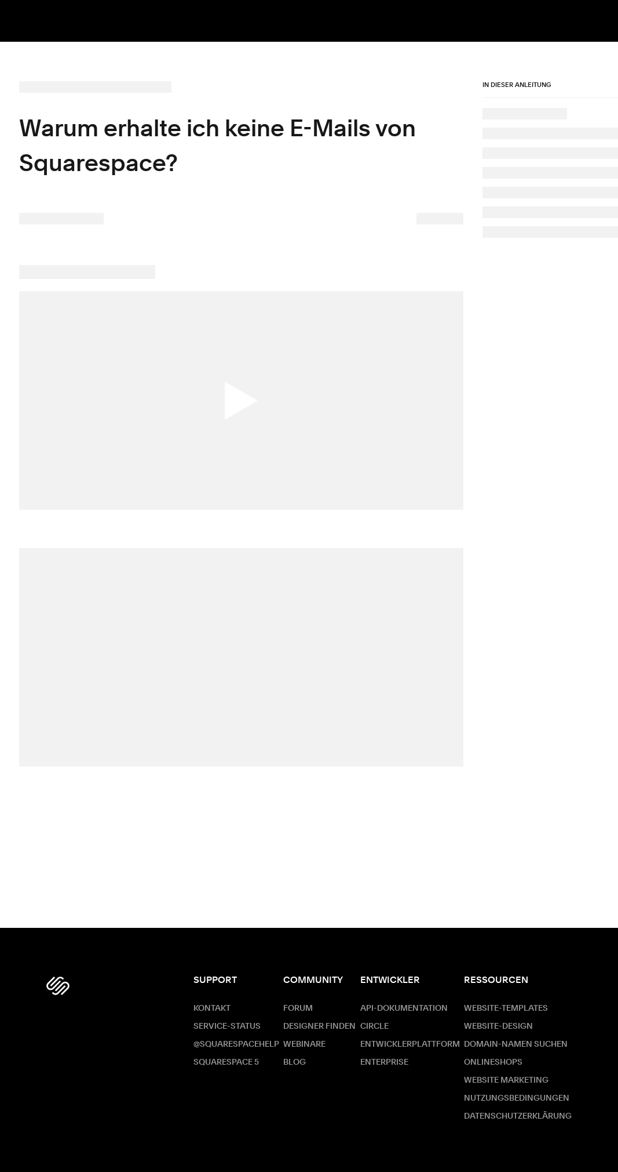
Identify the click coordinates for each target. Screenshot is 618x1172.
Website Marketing (506, 1080)
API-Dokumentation (404, 1008)
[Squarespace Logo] (58, 985)
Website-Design (498, 1026)
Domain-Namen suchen (516, 1044)
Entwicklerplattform (410, 1044)
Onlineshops (493, 1062)
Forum (298, 1008)
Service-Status (227, 1026)
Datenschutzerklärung (518, 1116)
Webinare (304, 1044)
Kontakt (212, 1008)
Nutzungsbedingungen (516, 1098)
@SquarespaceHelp (236, 1044)
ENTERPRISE (384, 1062)
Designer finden (319, 1026)
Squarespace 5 (226, 1062)
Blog (294, 1062)
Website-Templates (506, 1008)
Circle (374, 1026)
